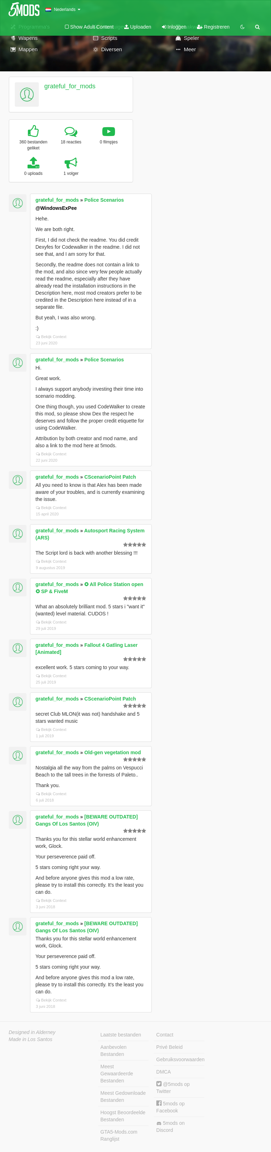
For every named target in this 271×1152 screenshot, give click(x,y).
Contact (164, 1035)
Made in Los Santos (31, 1039)
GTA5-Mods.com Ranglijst (119, 1135)
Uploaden (137, 27)
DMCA (163, 1072)
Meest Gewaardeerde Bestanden (117, 1073)
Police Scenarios (104, 200)
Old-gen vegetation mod (112, 752)
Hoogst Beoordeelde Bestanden (123, 1116)
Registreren (213, 27)
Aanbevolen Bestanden (114, 1050)
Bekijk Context (51, 337)
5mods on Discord (170, 1126)
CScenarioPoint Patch (110, 477)
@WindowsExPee (56, 208)
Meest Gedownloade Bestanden (123, 1096)
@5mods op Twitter (173, 1087)
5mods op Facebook (170, 1106)
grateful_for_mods (69, 86)
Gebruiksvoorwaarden (180, 1059)
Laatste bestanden (121, 1035)
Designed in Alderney (32, 1032)
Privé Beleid (169, 1047)
